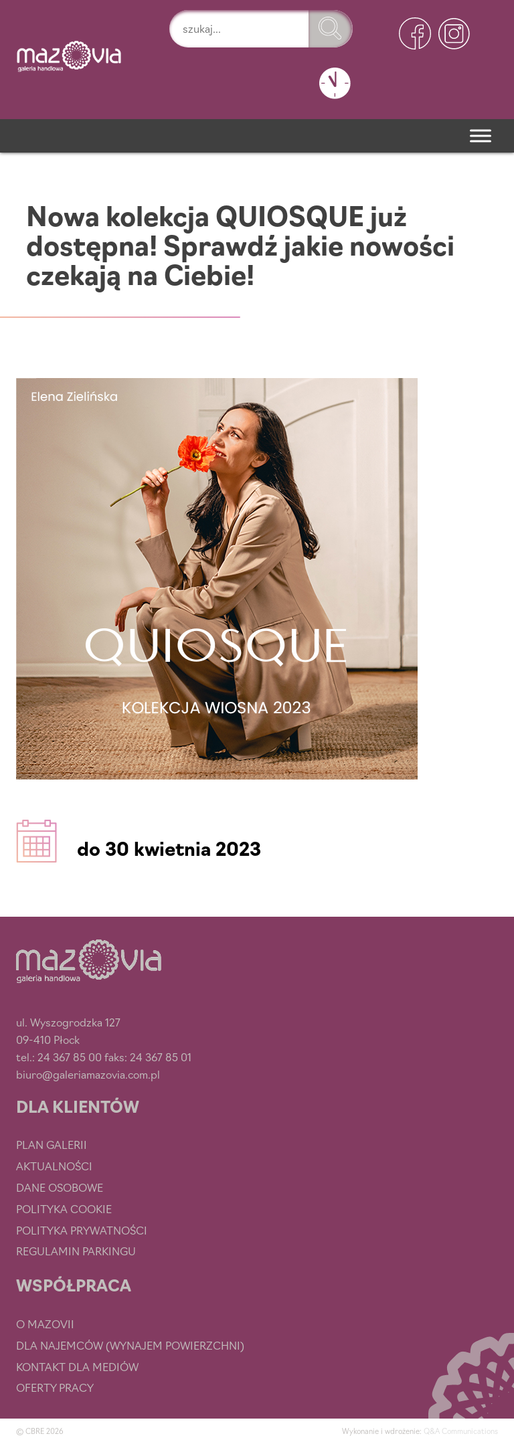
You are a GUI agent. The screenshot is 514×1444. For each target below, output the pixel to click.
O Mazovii (45, 1323)
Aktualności (54, 1165)
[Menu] (480, 135)
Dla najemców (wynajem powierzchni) (130, 1345)
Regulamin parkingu (76, 1250)
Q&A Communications (461, 1430)
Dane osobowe (59, 1187)
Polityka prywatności (81, 1230)
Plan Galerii (51, 1144)
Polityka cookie (64, 1208)
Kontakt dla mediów (77, 1366)
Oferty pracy (55, 1387)
